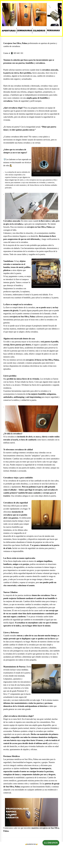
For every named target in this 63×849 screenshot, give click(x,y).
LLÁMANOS (51, 842)
